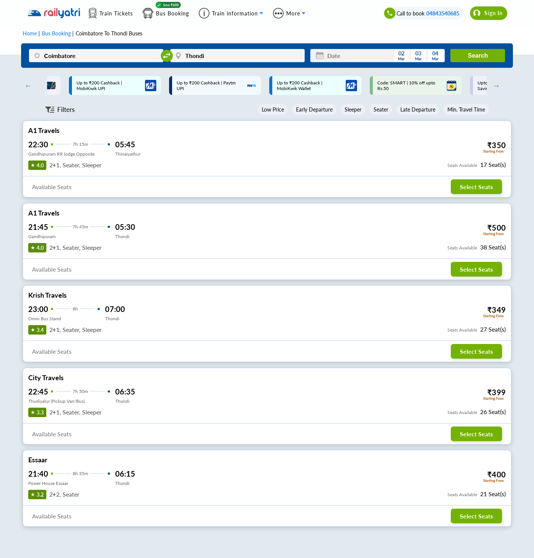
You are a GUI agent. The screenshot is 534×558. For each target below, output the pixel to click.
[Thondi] (237, 55)
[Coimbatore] (96, 55)
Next (494, 85)
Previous (26, 85)
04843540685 (442, 13)
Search (478, 55)
